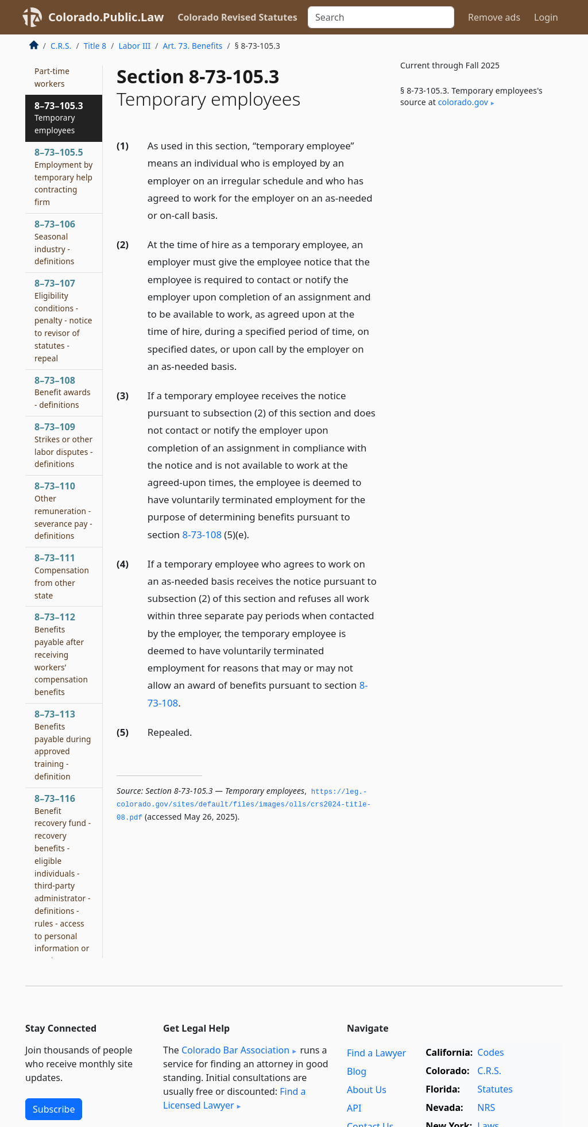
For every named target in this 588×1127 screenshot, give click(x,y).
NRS (486, 1107)
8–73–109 (63, 444)
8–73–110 (63, 510)
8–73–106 (54, 242)
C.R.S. (61, 45)
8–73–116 (62, 904)
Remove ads (494, 17)
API (354, 1108)
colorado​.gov (463, 102)
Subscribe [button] (54, 1109)
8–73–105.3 (58, 117)
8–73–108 (62, 392)
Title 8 (95, 45)
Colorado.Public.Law (106, 17)
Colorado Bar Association (235, 1050)
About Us (366, 1089)
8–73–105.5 (63, 176)
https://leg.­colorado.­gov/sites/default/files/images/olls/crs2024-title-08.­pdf (244, 805)
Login (546, 17)
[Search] (381, 17)
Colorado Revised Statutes (237, 17)
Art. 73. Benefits (192, 45)
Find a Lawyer (376, 1053)
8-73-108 (202, 534)
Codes (490, 1052)
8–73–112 (61, 654)
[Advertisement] (476, 206)
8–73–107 (63, 320)
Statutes (495, 1089)
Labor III (134, 45)
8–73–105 (54, 70)
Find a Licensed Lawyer (234, 1098)
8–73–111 (61, 575)
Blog (356, 1071)
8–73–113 (62, 745)
